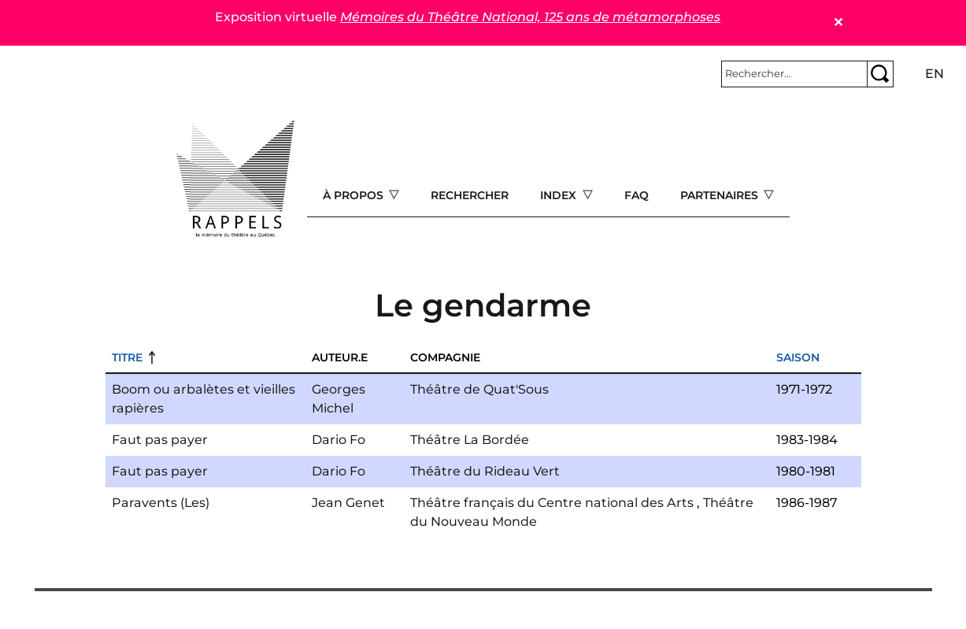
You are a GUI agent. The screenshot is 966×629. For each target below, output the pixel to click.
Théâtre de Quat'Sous (479, 389)
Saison (798, 357)
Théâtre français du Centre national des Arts (552, 502)
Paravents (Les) (160, 502)
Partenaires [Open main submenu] (720, 195)
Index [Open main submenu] (559, 195)
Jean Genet (348, 502)
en (934, 73)
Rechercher (470, 195)
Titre (127, 357)
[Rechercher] (794, 74)
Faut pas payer (160, 439)
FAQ (636, 195)
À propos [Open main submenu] (355, 195)
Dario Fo (338, 439)
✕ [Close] (838, 22)
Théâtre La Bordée (469, 439)
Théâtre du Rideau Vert (485, 471)
